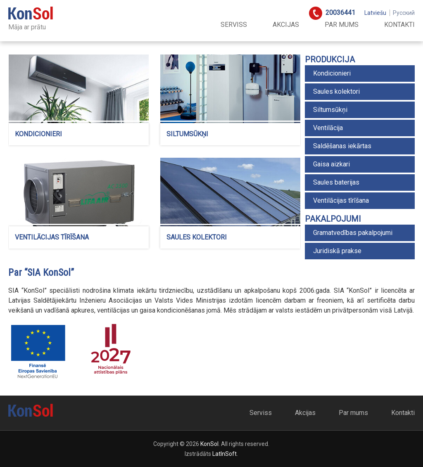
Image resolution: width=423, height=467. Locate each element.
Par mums (342, 24)
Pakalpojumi (333, 219)
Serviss (234, 24)
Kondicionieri (332, 73)
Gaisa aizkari (331, 164)
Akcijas (286, 24)
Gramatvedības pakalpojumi (352, 233)
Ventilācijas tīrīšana (341, 200)
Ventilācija (328, 128)
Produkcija (330, 59)
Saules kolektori (336, 91)
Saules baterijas (336, 182)
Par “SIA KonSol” (41, 272)
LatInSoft (224, 453)
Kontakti (399, 24)
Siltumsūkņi (330, 110)
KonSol (209, 444)
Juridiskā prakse (337, 251)
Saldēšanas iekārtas (342, 146)
